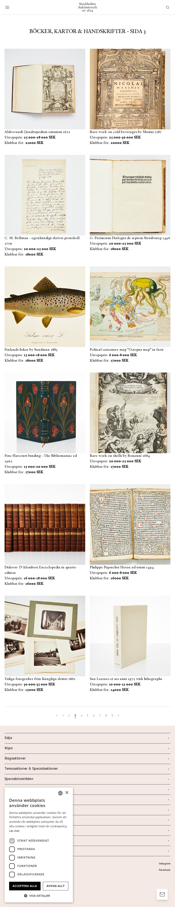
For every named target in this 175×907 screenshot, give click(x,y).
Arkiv (87, 851)
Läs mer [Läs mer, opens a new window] (14, 831)
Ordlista (87, 841)
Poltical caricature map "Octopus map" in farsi (126, 350)
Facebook (164, 870)
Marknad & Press (87, 830)
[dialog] (39, 844)
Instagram (164, 864)
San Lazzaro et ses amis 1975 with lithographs (126, 679)
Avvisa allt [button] (55, 886)
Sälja (87, 738)
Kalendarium (87, 789)
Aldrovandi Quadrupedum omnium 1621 (37, 132)
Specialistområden (87, 779)
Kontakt (87, 800)
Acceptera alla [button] (25, 886)
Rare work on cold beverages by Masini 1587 (126, 132)
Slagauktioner (87, 759)
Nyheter (87, 820)
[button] (38, 895)
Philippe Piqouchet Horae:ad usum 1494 (122, 567)
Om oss (87, 810)
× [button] (66, 793)
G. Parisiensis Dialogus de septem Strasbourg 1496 (130, 238)
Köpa (87, 748)
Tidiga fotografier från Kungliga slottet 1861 (40, 679)
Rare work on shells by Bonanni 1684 (120, 456)
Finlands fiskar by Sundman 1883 (31, 350)
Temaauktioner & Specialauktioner (87, 769)
